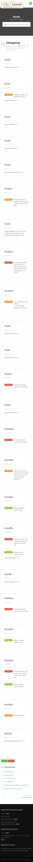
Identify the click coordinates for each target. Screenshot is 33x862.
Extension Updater (9, 771)
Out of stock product (9, 778)
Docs (16, 19)
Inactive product (8, 781)
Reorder (21, 19)
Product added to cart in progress (13, 788)
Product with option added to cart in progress (16, 785)
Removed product (8, 775)
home (11, 19)
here (7, 813)
